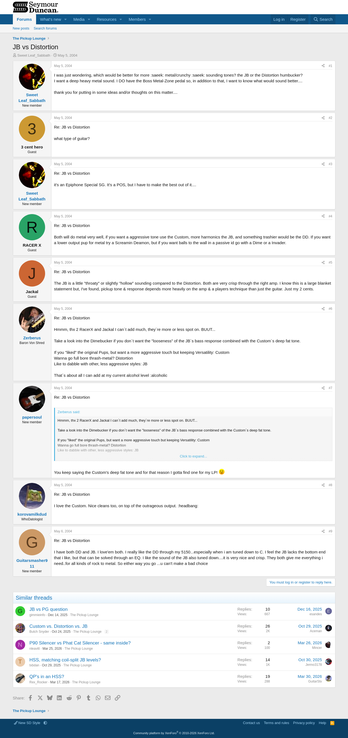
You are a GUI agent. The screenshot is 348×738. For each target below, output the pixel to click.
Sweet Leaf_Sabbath (33, 55)
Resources (106, 19)
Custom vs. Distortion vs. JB (59, 626)
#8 (330, 485)
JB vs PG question (49, 609)
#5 (330, 262)
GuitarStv (315, 681)
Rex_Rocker (39, 682)
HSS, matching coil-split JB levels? (65, 660)
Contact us (251, 723)
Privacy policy (304, 723)
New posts (21, 28)
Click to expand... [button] (193, 456)
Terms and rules (276, 723)
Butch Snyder (39, 632)
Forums (24, 19)
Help (322, 723)
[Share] (323, 66)
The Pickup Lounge (84, 615)
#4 (330, 216)
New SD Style (27, 723)
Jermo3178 (313, 665)
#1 (330, 66)
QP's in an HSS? (47, 676)
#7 (330, 388)
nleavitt (35, 649)
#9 (330, 531)
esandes (315, 614)
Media (78, 19)
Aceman (316, 631)
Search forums (45, 28)
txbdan (34, 665)
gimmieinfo (37, 615)
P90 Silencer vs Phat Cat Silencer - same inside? (80, 643)
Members (137, 19)
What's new (50, 19)
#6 (330, 309)
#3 (330, 164)
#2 (330, 118)
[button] (65, 19)
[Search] (323, 19)
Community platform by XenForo (174, 733)
